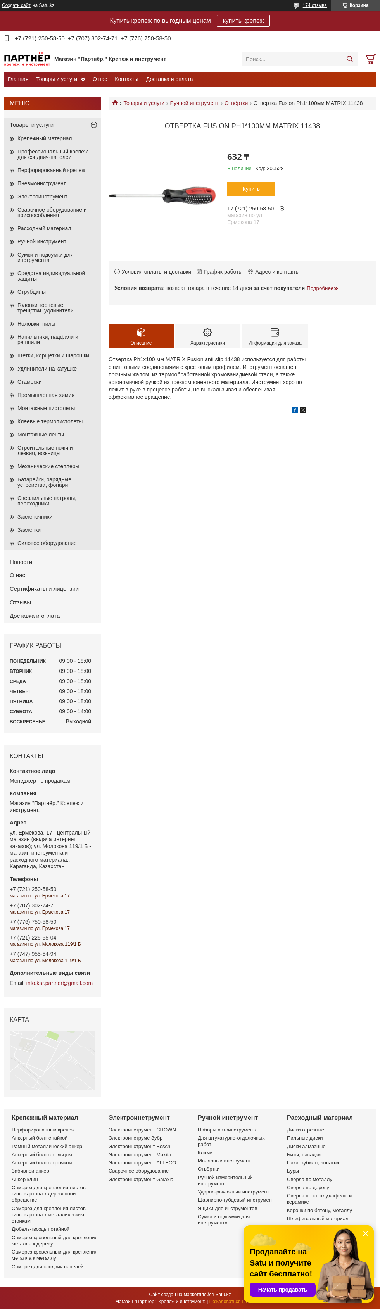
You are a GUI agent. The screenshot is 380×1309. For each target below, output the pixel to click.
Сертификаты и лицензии (44, 588)
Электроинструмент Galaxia (141, 1179)
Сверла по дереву (308, 1187)
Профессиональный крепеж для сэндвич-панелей (52, 154)
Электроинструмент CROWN (142, 1130)
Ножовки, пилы (36, 324)
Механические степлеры (48, 466)
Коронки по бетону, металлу (319, 1210)
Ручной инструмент (194, 103)
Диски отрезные (305, 1130)
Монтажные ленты (40, 434)
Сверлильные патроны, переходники (46, 501)
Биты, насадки (304, 1154)
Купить (251, 189)
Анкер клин (25, 1179)
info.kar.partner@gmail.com (59, 983)
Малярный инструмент (224, 1161)
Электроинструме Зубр (135, 1138)
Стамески (29, 382)
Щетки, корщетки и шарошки (53, 355)
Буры (293, 1171)
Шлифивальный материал (318, 1218)
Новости (21, 562)
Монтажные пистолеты (46, 408)
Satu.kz (223, 1294)
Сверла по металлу (309, 1179)
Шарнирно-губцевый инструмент (236, 1200)
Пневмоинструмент (41, 183)
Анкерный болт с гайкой (39, 1138)
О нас (100, 79)
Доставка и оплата (169, 79)
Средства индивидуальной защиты (51, 276)
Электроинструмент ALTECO (142, 1163)
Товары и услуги (56, 79)
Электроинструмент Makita (140, 1154)
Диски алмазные (306, 1146)
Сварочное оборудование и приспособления (52, 212)
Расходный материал (44, 228)
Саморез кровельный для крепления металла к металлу (54, 1255)
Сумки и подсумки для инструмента (45, 257)
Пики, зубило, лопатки (313, 1163)
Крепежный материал (44, 138)
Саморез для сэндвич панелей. (48, 1266)
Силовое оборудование (47, 543)
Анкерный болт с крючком (42, 1163)
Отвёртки (236, 103)
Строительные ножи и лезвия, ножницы (45, 450)
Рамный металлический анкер (47, 1146)
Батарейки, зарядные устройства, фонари (44, 482)
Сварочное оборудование (139, 1171)
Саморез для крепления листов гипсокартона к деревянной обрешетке (49, 1194)
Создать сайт (16, 5)
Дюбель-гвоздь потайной (41, 1229)
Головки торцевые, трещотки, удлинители (45, 308)
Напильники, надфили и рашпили (47, 339)
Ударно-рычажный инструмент (233, 1192)
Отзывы (20, 602)
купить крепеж (243, 20)
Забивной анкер (30, 1171)
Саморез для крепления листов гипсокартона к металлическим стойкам (49, 1215)
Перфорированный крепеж (51, 170)
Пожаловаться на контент (237, 1301)
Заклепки (29, 530)
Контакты (126, 79)
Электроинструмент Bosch (139, 1146)
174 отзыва (315, 5)
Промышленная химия (45, 395)
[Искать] (349, 59)
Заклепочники (34, 517)
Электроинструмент (42, 196)
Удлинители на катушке (47, 369)
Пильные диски (305, 1138)
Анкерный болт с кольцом (42, 1154)
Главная (18, 79)
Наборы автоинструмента (228, 1130)
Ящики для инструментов (227, 1208)
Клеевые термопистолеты (50, 421)
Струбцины (31, 292)
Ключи (205, 1153)
